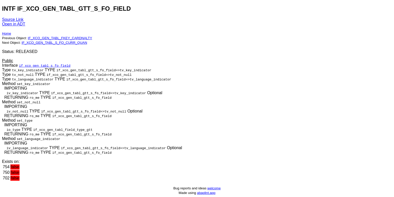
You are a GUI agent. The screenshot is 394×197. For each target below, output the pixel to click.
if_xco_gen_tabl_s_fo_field (45, 65)
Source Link (13, 19)
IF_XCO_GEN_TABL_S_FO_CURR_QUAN (54, 43)
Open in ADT (13, 24)
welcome (214, 188)
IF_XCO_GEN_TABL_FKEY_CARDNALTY (60, 38)
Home (6, 33)
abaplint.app (206, 193)
